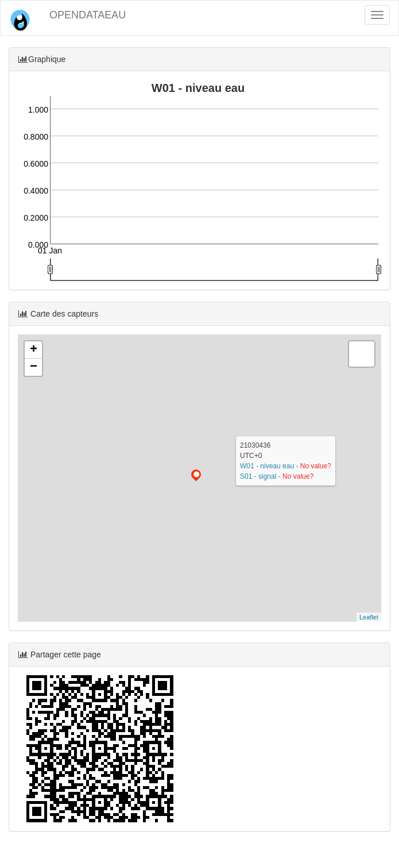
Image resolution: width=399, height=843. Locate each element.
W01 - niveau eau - (270, 466)
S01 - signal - (261, 476)
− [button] (33, 367)
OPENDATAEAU (87, 15)
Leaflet (368, 617)
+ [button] (33, 350)
